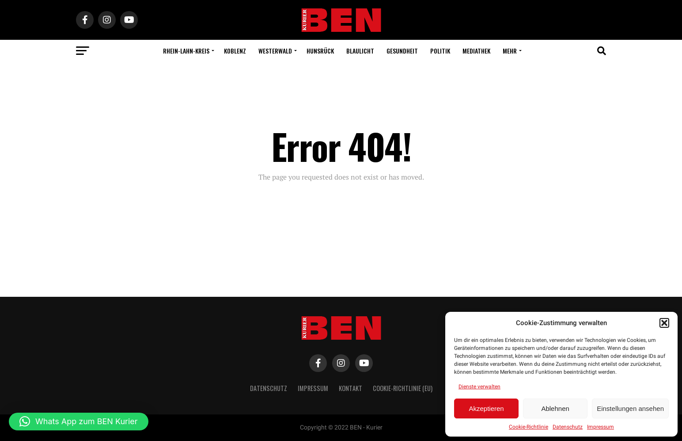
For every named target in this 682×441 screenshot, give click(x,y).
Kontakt (350, 388)
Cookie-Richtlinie (528, 427)
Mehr (510, 50)
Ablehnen (555, 408)
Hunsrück (320, 50)
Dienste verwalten (479, 386)
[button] (664, 322)
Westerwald (275, 50)
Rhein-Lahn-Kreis (186, 50)
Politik (440, 50)
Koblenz (235, 50)
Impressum (600, 427)
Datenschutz (568, 427)
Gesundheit (402, 50)
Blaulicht (360, 50)
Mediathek (476, 50)
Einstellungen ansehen (630, 408)
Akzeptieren (486, 408)
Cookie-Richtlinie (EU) (402, 388)
